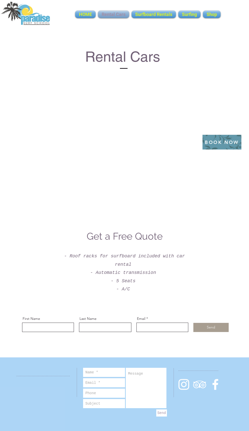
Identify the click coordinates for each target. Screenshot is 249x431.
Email (141, 318)
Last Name (88, 318)
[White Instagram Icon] (184, 384)
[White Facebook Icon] (215, 384)
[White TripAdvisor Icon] (199, 384)
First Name (31, 318)
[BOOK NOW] (222, 142)
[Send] (211, 327)
